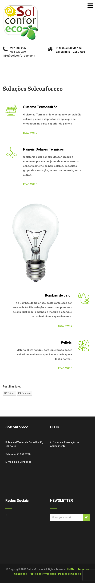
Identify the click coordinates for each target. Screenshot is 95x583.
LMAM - (72, 569)
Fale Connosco (22, 461)
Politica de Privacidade (42, 573)
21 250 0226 (23, 454)
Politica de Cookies (69, 573)
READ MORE (30, 132)
